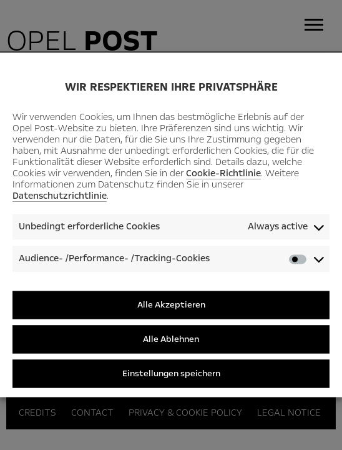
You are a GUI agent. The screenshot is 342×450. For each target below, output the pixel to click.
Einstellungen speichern (171, 373)
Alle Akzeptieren (171, 305)
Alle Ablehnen (171, 339)
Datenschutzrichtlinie (59, 195)
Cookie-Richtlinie (223, 173)
